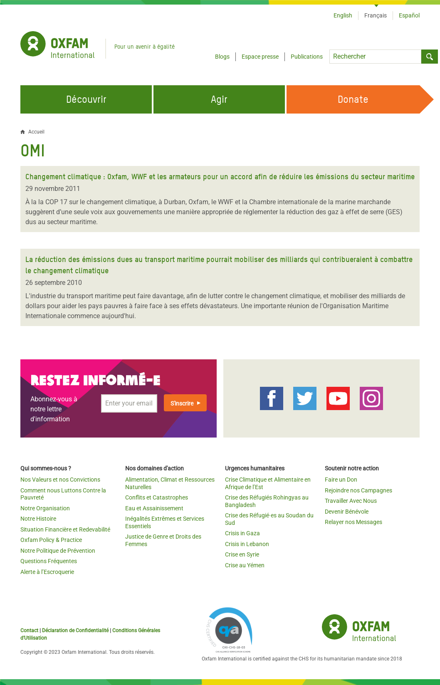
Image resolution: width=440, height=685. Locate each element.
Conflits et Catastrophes (156, 497)
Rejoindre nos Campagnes (358, 490)
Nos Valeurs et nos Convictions (60, 479)
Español (409, 15)
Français (375, 15)
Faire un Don (341, 479)
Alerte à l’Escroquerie (47, 572)
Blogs (222, 56)
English (343, 15)
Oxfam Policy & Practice (51, 540)
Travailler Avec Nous (351, 500)
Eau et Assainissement (154, 508)
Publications (307, 56)
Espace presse (260, 56)
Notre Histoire (38, 518)
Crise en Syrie (242, 554)
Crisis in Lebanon (247, 544)
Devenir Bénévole (346, 511)
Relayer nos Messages (353, 522)
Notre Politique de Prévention (57, 550)
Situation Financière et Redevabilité (65, 529)
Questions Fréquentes (48, 561)
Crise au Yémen (244, 565)
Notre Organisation (45, 508)
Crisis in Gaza (242, 533)
